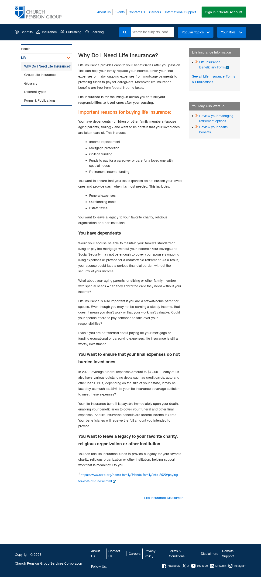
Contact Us (136, 12)
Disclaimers (209, 554)
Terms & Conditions (177, 553)
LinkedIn (218, 566)
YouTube (199, 566)
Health (26, 49)
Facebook (171, 566)
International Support (180, 12)
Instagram (237, 566)
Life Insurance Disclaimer (163, 498)
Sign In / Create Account (223, 12)
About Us (103, 12)
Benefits (24, 32)
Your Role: (231, 32)
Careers (155, 12)
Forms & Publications (39, 100)
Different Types (35, 92)
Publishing (71, 32)
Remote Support (228, 553)
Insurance (46, 32)
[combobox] (151, 32)
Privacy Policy (149, 553)
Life (23, 58)
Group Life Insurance (40, 75)
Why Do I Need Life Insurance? (47, 66)
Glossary (30, 83)
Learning (94, 32)
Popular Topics (195, 32)
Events (119, 12)
